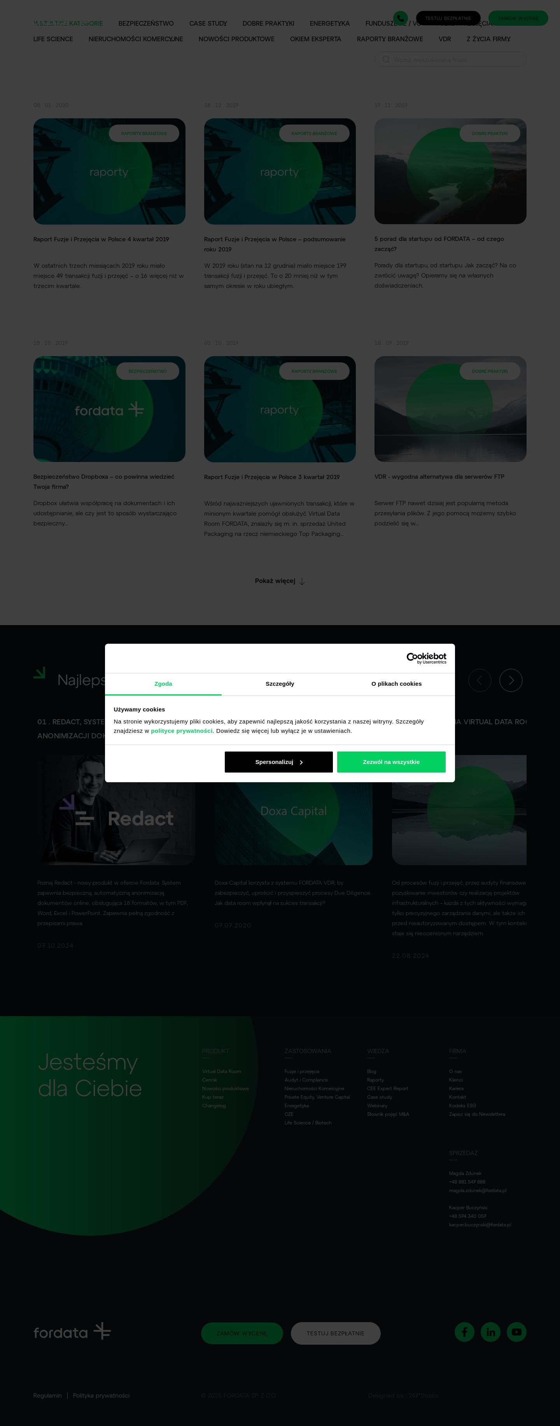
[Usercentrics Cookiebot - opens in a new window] (412, 658)
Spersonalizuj (279, 762)
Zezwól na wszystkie (391, 762)
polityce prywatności (181, 730)
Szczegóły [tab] (280, 683)
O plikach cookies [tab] (396, 683)
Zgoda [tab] (163, 683)
